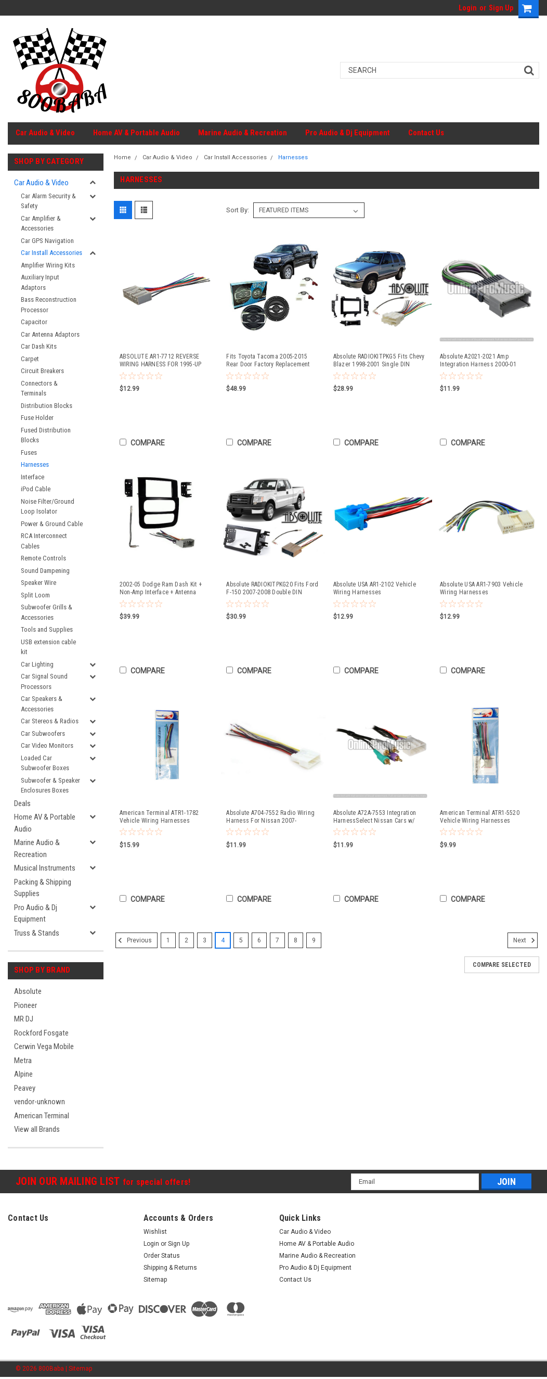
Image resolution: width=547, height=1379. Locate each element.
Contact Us (426, 132)
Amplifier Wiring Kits (48, 265)
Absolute (28, 991)
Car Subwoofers (43, 733)
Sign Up (501, 8)
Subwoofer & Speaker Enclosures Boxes (50, 785)
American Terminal (41, 1115)
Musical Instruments (44, 868)
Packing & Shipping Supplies (42, 888)
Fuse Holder (37, 418)
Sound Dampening (45, 570)
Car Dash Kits (39, 346)
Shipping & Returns (170, 1267)
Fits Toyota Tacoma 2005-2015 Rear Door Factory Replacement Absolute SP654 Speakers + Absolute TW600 (267, 360)
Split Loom (35, 595)
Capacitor (34, 322)
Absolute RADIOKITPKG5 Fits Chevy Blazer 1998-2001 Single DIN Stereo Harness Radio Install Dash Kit (379, 360)
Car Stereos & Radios (50, 721)
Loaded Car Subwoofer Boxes (45, 763)
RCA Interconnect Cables (44, 541)
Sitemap (155, 1279)
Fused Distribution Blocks (46, 435)
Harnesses (35, 464)
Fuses (29, 452)
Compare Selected (502, 964)
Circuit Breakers (42, 371)
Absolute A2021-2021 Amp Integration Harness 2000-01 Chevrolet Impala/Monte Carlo (479, 360)
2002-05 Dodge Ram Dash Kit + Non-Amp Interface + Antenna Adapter (161, 588)
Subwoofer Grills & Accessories (46, 612)
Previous (133, 940)
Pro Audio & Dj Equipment (347, 132)
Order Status (162, 1255)
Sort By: (237, 210)
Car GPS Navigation (47, 241)
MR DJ (23, 1019)
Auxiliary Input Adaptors (40, 282)
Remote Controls (43, 558)
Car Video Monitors (47, 745)
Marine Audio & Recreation (242, 132)
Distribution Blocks (46, 406)
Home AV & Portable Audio (136, 132)
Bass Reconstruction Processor (48, 305)
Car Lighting (37, 664)
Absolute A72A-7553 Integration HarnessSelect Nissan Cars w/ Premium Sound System (374, 817)
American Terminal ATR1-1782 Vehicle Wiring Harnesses (159, 816)
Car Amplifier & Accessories (41, 223)
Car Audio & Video (45, 132)
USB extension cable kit (48, 647)
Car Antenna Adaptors (50, 334)
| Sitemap (79, 1368)
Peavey (24, 1088)
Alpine (23, 1074)
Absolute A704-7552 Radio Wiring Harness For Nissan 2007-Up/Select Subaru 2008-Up (270, 817)
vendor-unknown (39, 1101)
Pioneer (25, 1005)
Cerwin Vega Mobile (44, 1046)
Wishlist (155, 1231)
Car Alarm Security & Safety (48, 201)
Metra (23, 1060)
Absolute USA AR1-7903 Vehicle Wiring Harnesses (481, 588)
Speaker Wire (38, 582)
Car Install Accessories (51, 253)
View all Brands (37, 1129)
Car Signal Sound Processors (44, 681)
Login (468, 8)
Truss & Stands (36, 933)
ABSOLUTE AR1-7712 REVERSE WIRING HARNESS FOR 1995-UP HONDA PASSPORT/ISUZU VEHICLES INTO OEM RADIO (161, 360)
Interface (32, 477)
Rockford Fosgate (41, 1033)
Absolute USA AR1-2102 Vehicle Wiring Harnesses (374, 588)
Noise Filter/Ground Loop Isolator (47, 506)
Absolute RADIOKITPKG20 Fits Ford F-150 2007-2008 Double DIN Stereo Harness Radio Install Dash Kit (272, 588)
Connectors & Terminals (39, 388)
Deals (22, 803)
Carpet (30, 359)
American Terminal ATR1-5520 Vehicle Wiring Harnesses (479, 816)
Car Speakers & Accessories (41, 704)
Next (525, 940)
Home (122, 157)
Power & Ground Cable (52, 524)
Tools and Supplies (47, 629)
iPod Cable (35, 489)
